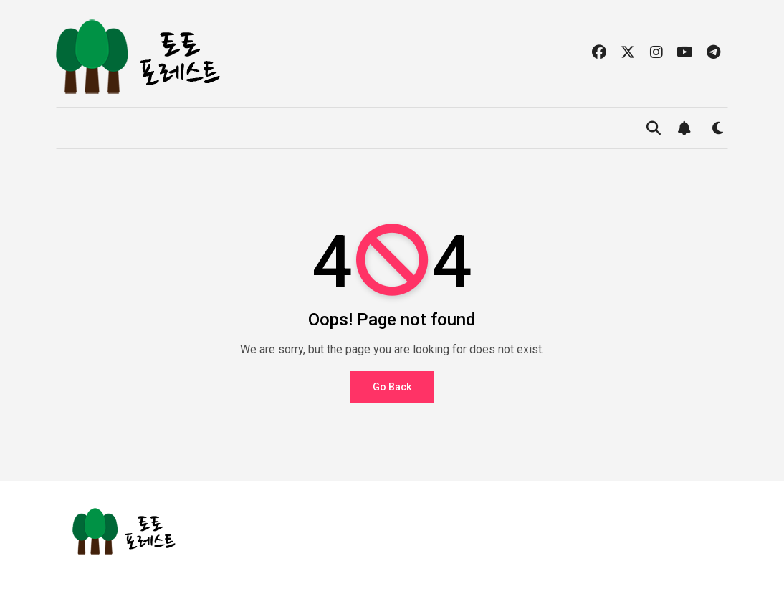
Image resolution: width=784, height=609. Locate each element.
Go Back (392, 387)
